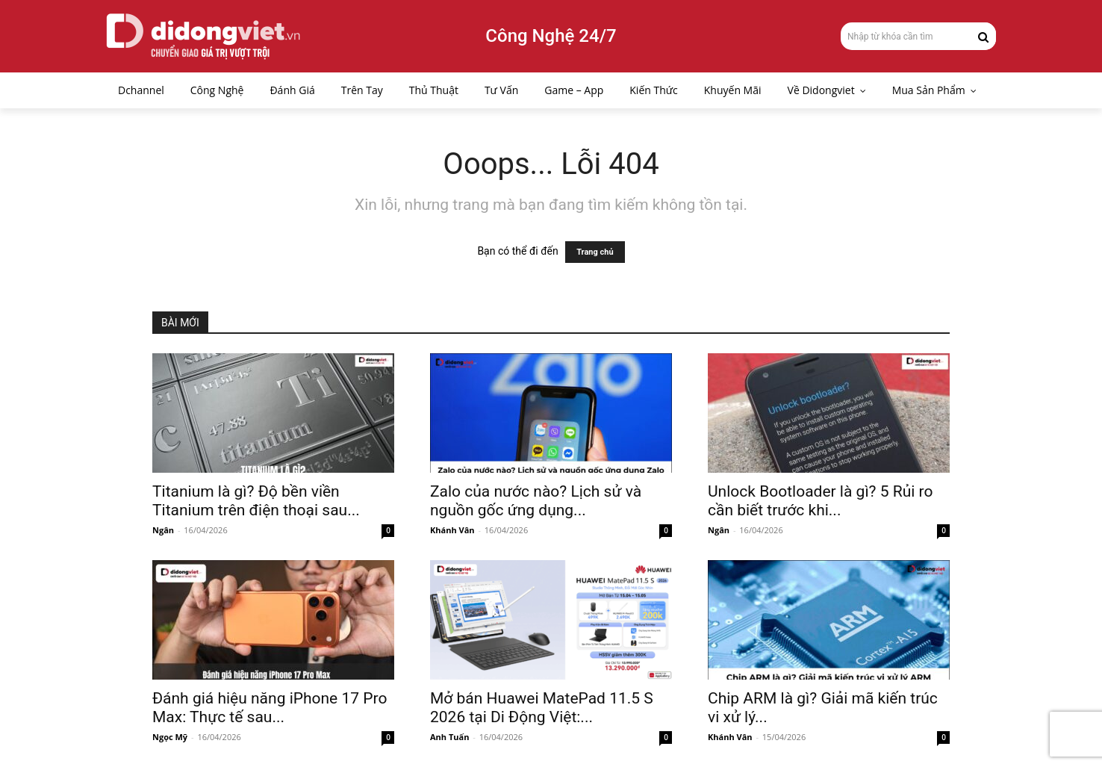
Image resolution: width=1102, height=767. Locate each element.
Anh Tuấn (449, 736)
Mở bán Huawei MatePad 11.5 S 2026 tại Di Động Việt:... (541, 707)
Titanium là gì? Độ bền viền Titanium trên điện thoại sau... (256, 500)
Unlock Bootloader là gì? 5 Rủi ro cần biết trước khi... (820, 500)
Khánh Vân (452, 529)
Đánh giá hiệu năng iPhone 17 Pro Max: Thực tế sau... (269, 707)
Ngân (163, 529)
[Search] (983, 35)
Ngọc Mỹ (169, 736)
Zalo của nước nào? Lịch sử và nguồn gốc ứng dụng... (535, 500)
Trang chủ (594, 252)
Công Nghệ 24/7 (550, 35)
